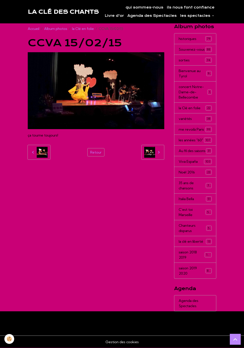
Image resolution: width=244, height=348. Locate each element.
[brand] (63, 12)
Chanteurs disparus (195, 228)
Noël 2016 (195, 172)
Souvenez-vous (195, 49)
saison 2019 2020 (195, 270)
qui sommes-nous (144, 7)
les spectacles (195, 16)
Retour (96, 152)
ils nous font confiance (191, 7)
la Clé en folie (83, 28)
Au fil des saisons (195, 150)
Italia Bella (195, 198)
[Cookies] (9, 339)
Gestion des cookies (122, 342)
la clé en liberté (195, 241)
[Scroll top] (235, 339)
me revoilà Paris (195, 129)
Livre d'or (114, 16)
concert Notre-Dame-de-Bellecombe (195, 92)
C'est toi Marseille (195, 212)
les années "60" (195, 140)
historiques (195, 38)
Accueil (33, 28)
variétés (195, 118)
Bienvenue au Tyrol (195, 73)
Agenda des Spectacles (152, 16)
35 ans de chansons (195, 185)
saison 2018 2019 (195, 255)
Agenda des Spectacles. (188, 303)
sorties (195, 60)
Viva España (195, 161)
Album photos (55, 28)
